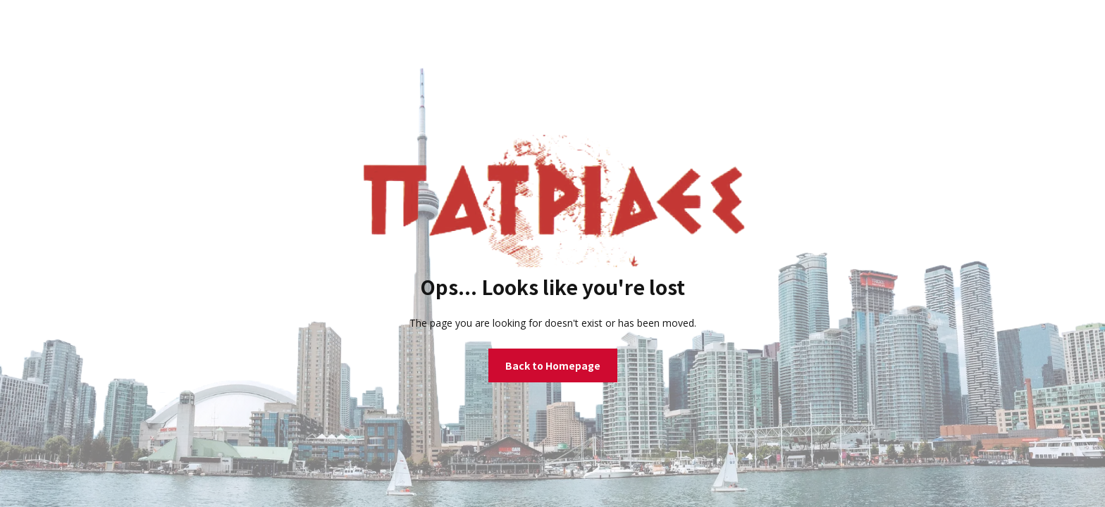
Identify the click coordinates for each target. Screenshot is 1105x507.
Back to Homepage (552, 365)
